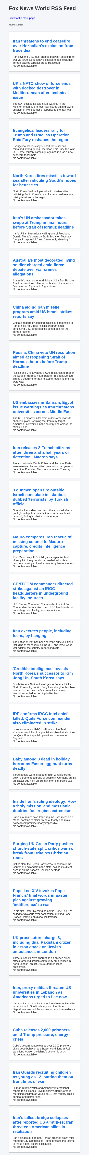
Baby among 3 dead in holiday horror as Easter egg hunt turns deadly (42, 764)
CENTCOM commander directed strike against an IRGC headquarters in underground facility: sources (43, 591)
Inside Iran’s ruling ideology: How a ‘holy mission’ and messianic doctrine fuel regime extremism (44, 806)
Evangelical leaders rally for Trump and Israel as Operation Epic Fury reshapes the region (41, 135)
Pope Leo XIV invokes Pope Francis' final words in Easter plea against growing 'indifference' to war (40, 897)
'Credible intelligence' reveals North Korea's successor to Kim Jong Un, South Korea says (43, 673)
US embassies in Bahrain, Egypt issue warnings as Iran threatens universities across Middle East (43, 407)
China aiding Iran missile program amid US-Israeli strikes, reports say (43, 312)
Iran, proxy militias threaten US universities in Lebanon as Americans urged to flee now (42, 992)
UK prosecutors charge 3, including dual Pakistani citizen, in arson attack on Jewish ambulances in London (43, 944)
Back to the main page (22, 18)
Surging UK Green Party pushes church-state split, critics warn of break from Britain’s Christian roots (44, 850)
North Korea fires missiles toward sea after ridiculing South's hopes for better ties (44, 180)
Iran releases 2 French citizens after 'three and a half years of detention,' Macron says (41, 452)
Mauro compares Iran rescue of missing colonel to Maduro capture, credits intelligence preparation (42, 544)
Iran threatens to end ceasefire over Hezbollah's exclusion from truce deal (43, 46)
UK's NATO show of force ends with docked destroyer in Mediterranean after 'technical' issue (42, 90)
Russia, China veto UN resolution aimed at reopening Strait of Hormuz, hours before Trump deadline (44, 359)
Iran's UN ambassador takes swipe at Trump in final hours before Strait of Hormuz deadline (43, 222)
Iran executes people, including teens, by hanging (42, 633)
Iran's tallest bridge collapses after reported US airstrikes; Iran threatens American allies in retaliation (43, 1124)
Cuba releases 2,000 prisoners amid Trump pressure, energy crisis (41, 1034)
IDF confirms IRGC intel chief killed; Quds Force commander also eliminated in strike (42, 718)
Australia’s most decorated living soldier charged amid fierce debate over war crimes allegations (44, 267)
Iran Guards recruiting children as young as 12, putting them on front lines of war (43, 1077)
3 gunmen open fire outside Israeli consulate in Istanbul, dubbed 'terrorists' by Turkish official (40, 497)
